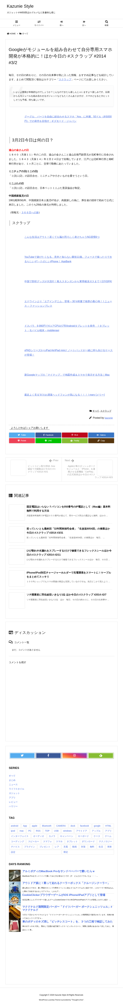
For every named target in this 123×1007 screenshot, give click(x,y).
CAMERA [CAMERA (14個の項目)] (61, 826)
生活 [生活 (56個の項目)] (101, 846)
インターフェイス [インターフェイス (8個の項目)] (19, 836)
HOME (13, 33)
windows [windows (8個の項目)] (67, 831)
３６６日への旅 (30, 212)
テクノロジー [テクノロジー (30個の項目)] (105, 841)
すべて (25, 33)
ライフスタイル (16, 789)
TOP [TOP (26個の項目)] (47, 831)
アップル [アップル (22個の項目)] (96, 831)
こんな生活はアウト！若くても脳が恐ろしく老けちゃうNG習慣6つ (62, 237)
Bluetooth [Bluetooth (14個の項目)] (46, 826)
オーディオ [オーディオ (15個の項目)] (38, 836)
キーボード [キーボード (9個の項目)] (83, 836)
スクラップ (65, 79)
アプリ (12, 797)
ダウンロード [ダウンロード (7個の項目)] (88, 841)
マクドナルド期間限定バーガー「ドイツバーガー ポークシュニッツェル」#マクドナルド (67, 908)
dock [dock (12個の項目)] (72, 826)
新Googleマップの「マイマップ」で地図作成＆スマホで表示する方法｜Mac (67, 374)
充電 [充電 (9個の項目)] (65, 846)
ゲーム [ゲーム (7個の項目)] (108, 836)
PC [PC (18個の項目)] (29, 831)
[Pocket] (22, 440)
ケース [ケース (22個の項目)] (97, 836)
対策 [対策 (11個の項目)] (83, 846)
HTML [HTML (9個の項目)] (108, 826)
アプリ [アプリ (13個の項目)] (108, 831)
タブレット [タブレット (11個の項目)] (72, 841)
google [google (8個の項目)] (97, 826)
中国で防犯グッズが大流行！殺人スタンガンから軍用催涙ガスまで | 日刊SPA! (68, 281)
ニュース (13, 784)
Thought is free (77, 1000)
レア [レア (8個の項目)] (57, 846)
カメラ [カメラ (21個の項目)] (52, 836)
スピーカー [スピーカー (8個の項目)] (33, 841)
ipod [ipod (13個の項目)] (13, 831)
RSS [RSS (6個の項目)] (38, 831)
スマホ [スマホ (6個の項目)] (59, 841)
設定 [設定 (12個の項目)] (13, 852)
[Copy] (101, 440)
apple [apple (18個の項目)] (34, 826)
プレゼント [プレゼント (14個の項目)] (44, 846)
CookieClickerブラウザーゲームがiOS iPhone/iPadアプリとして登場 (63, 894)
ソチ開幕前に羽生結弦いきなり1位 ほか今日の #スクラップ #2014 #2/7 (66, 594)
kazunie (109, 417)
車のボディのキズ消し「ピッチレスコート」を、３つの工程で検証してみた (67, 921)
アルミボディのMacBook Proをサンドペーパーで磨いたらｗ (58, 871)
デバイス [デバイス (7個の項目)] (15, 846)
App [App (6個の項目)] (25, 826)
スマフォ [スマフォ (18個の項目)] (47, 841)
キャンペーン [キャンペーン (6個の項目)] (66, 836)
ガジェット (14, 793)
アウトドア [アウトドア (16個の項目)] (81, 831)
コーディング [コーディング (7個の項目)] (17, 841)
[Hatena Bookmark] (101, 435)
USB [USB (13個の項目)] (56, 831)
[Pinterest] (75, 435)
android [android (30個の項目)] (14, 826)
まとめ (12, 780)
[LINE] (48, 440)
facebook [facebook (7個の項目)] (84, 826)
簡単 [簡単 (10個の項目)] (109, 846)
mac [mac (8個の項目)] (22, 831)
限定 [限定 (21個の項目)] (66, 852)
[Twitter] (22, 435)
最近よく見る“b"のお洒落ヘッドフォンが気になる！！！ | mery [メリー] (64, 394)
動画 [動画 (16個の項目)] (74, 846)
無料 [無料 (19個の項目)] (92, 846)
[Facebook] (48, 435)
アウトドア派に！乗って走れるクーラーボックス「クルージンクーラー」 (66, 883)
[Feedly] (75, 440)
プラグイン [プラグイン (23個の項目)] (29, 846)
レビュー (13, 802)
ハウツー (13, 806)
